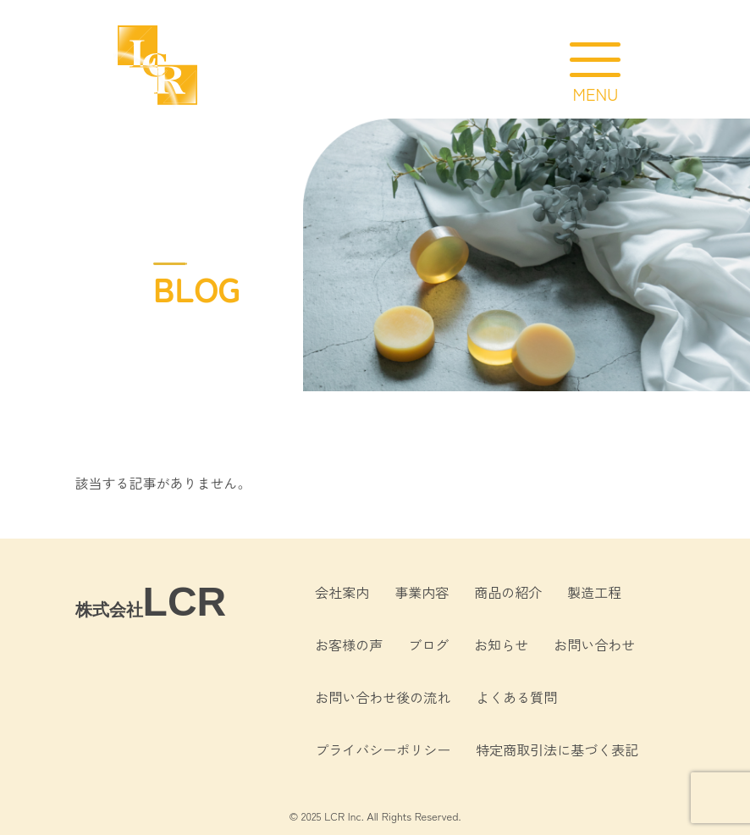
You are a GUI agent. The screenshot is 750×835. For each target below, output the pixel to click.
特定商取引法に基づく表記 (557, 749)
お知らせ (501, 644)
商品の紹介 (508, 592)
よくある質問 (516, 697)
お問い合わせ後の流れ (382, 697)
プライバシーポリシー (382, 749)
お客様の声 (349, 644)
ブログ (428, 644)
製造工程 (594, 592)
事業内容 (421, 592)
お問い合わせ (594, 644)
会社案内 (342, 592)
